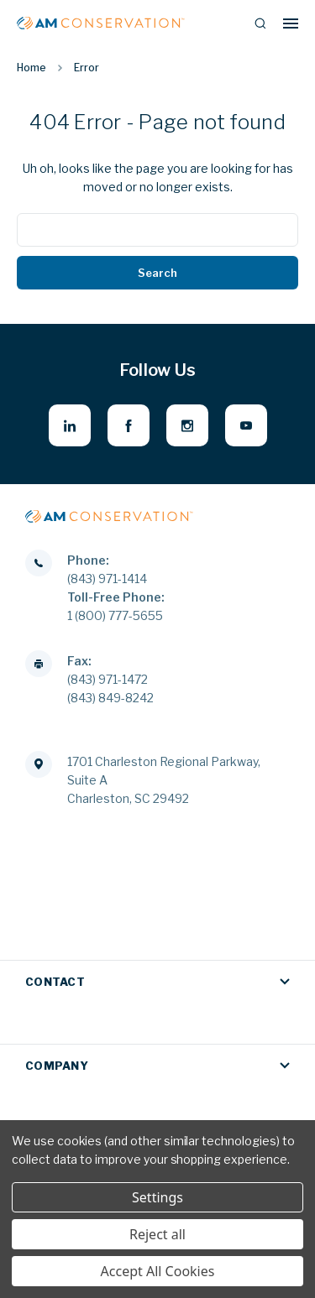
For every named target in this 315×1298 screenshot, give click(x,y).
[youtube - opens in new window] (246, 425)
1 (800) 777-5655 (115, 615)
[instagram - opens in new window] (187, 425)
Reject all (157, 1234)
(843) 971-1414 (107, 578)
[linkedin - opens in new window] (70, 425)
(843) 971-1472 (107, 679)
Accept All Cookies (158, 1271)
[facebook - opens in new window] (129, 425)
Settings (157, 1197)
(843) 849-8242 (110, 698)
